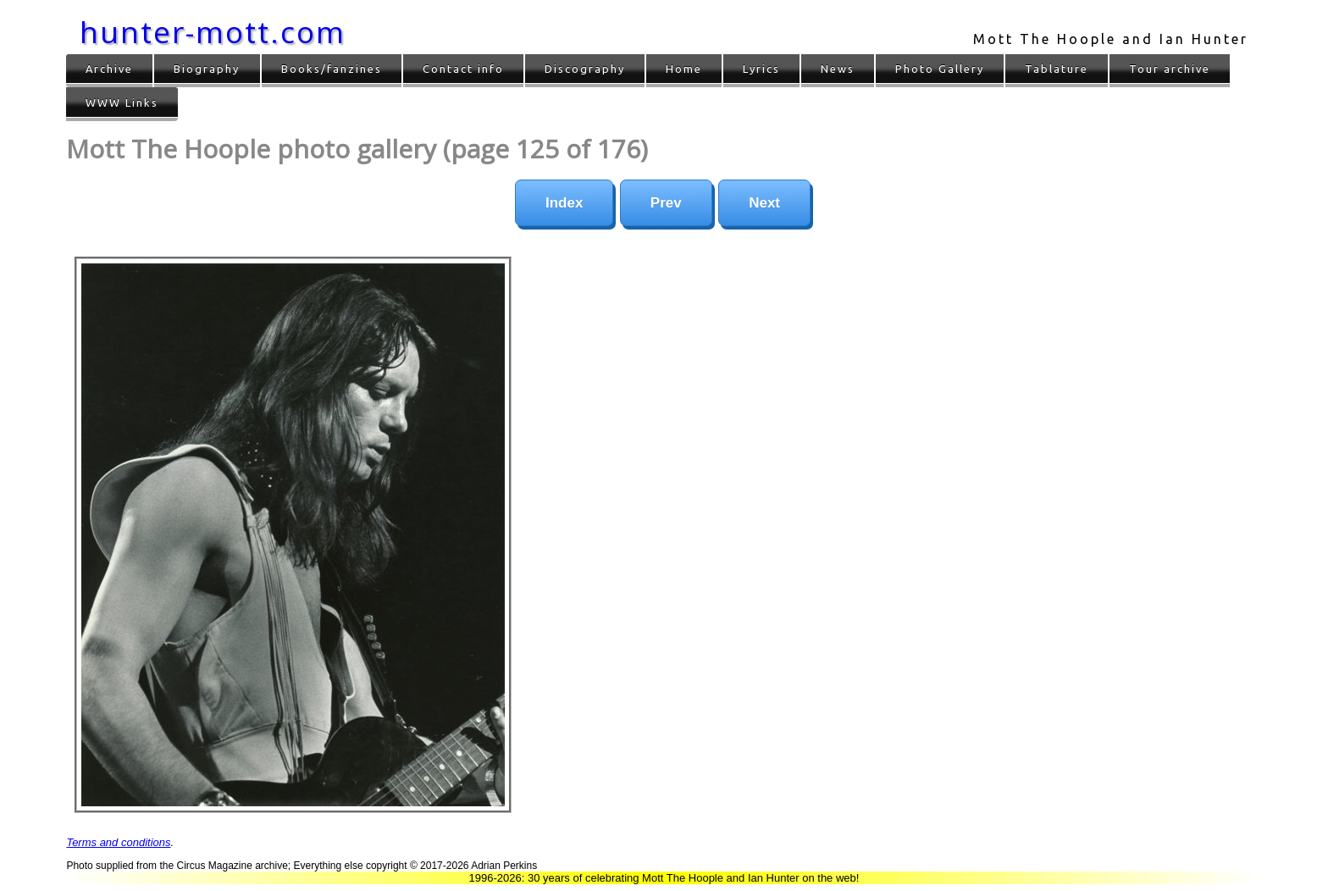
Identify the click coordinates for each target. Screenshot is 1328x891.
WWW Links (122, 102)
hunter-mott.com (213, 32)
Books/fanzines (331, 69)
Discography (585, 69)
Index (564, 203)
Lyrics (761, 69)
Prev (666, 203)
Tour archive (1169, 69)
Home (684, 69)
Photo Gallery (939, 69)
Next (764, 203)
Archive (109, 69)
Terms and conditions (118, 842)
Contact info (463, 69)
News (838, 69)
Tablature (1056, 69)
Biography (207, 69)
